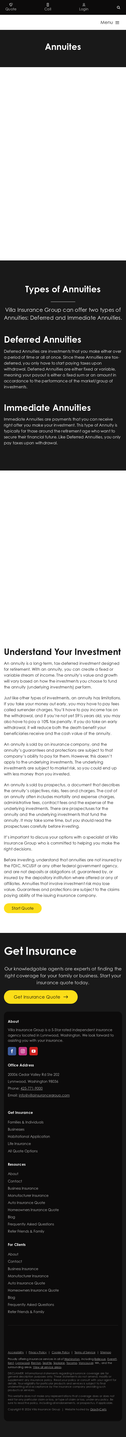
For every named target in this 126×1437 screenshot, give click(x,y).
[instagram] (23, 1051)
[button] (118, 7)
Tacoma (71, 1363)
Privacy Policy (38, 1352)
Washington (72, 1359)
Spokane (59, 1363)
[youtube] (33, 1051)
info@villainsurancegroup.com (44, 1095)
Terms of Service (85, 1352)
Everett (112, 1359)
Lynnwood (22, 1363)
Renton (36, 1363)
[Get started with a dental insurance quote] (23, 908)
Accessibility (16, 1352)
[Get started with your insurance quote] (41, 997)
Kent (11, 1363)
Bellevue (100, 1359)
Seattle (47, 1363)
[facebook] (12, 1051)
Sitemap (105, 1352)
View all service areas (47, 1367)
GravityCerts (98, 1409)
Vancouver (86, 1363)
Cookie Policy (61, 1352)
